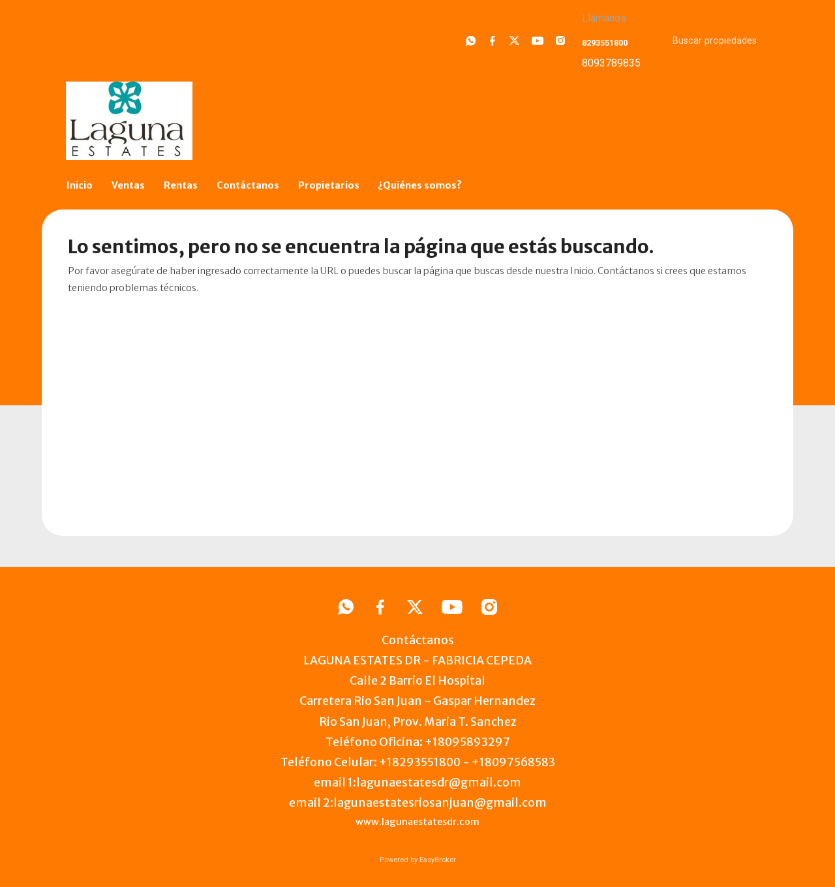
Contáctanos (248, 185)
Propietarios (328, 185)
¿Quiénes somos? (420, 185)
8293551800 (605, 43)
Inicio (80, 185)
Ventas (128, 185)
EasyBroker (437, 860)
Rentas (181, 185)
